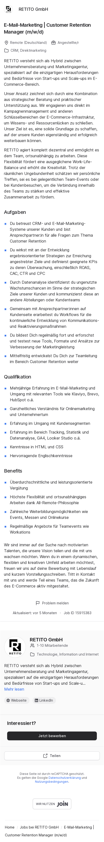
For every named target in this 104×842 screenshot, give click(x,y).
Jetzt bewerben (52, 736)
